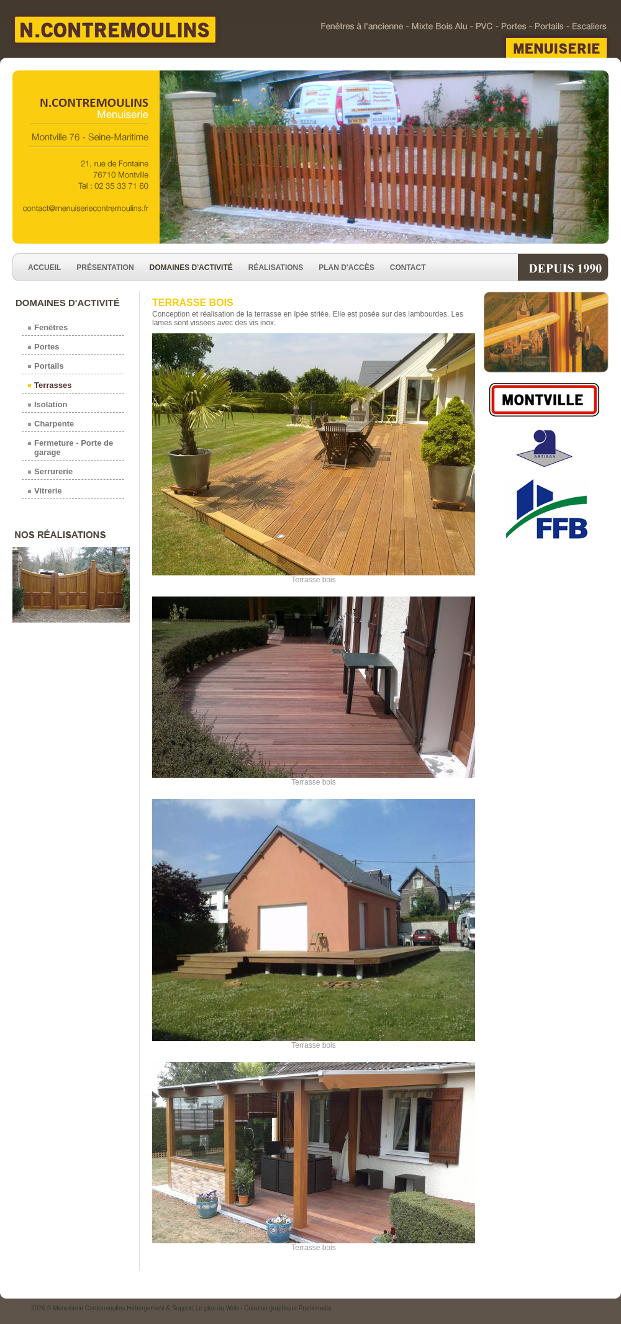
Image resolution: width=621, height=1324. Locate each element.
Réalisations (275, 267)
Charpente (54, 423)
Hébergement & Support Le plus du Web (183, 1308)
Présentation (105, 267)
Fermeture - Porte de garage (73, 447)
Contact (408, 267)
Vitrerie (48, 490)
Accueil (44, 267)
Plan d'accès (346, 267)
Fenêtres (51, 327)
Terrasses (52, 385)
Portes (46, 346)
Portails (49, 366)
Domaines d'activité (191, 267)
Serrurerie (53, 471)
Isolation (50, 404)
